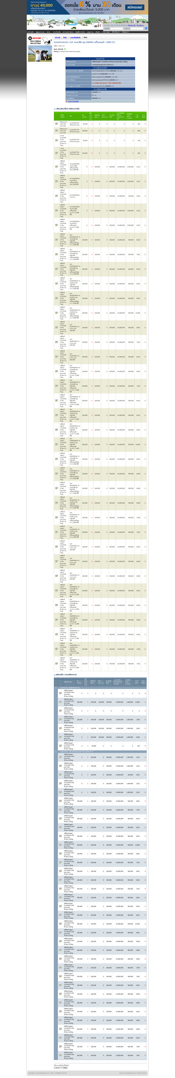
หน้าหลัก (30, 32)
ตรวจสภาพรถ (68, 32)
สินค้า (98, 32)
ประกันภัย (57, 32)
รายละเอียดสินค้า (75, 37)
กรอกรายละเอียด (73, 101)
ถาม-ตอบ (105, 32)
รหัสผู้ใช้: (107, 28)
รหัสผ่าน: (127, 28)
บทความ (90, 32)
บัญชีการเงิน (80, 32)
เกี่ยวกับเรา (116, 32)
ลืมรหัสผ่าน (140, 25)
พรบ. (49, 32)
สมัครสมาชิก (132, 25)
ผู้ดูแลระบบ (40, 32)
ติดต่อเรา (125, 32)
